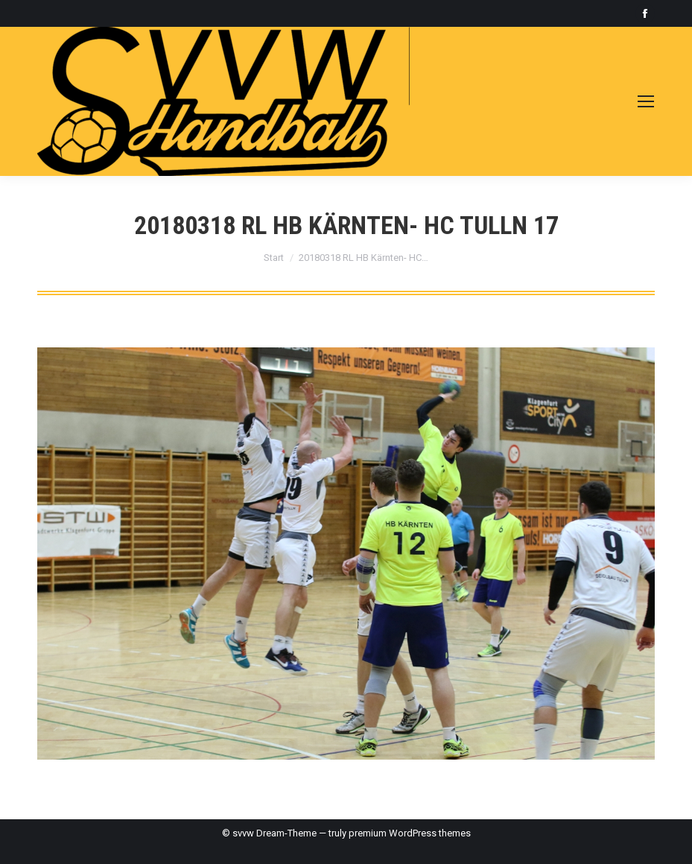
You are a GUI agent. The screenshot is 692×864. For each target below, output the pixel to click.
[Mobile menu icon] (646, 101)
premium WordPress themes (410, 833)
